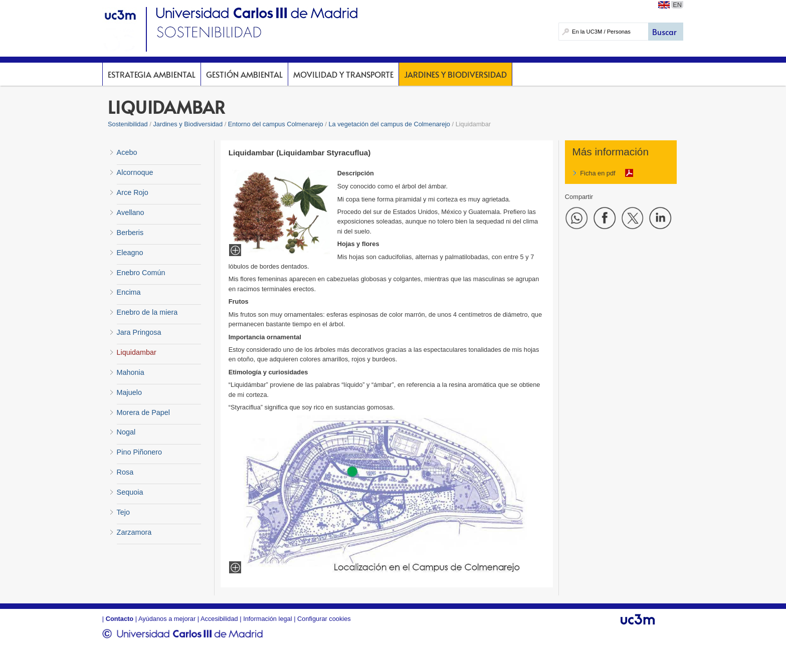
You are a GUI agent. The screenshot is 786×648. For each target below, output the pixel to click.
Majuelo (129, 392)
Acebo (127, 152)
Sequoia (130, 492)
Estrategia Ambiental (151, 74)
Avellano (130, 212)
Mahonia (130, 372)
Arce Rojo (132, 192)
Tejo (123, 512)
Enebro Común (141, 273)
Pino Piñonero (139, 452)
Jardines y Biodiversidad (455, 74)
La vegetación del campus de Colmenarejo (389, 124)
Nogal (126, 432)
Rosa (125, 472)
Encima (129, 292)
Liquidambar (136, 352)
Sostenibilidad (128, 124)
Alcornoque (135, 172)
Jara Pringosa (139, 332)
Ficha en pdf (597, 173)
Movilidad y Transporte (343, 74)
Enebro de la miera (147, 312)
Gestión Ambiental (244, 74)
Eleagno (130, 253)
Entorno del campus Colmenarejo (275, 124)
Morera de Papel (143, 412)
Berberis (130, 233)
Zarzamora (134, 532)
